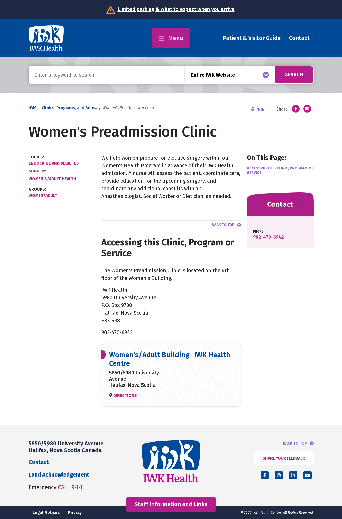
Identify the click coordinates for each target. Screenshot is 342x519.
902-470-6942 (268, 237)
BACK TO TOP (295, 443)
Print (259, 109)
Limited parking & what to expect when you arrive (176, 9)
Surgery (37, 171)
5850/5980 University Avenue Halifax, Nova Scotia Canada (66, 447)
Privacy (75, 512)
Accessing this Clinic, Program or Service (280, 170)
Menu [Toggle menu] (171, 38)
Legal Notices (46, 512)
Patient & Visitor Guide (252, 38)
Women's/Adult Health (52, 178)
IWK (32, 107)
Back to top (222, 225)
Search (294, 75)
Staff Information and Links (171, 504)
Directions (125, 395)
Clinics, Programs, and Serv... (69, 107)
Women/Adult (43, 195)
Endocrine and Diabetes (54, 163)
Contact (299, 38)
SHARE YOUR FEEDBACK (284, 458)
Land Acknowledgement (59, 474)
